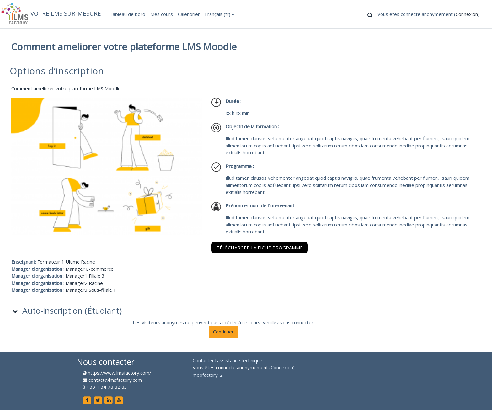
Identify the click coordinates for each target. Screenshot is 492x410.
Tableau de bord (127, 14)
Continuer (223, 331)
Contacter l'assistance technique (227, 360)
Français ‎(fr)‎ (217, 14)
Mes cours (161, 14)
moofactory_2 (208, 375)
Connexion (467, 14)
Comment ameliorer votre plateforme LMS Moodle (66, 88)
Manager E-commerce (90, 269)
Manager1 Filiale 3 (85, 276)
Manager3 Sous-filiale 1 (91, 290)
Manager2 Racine (84, 283)
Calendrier (189, 14)
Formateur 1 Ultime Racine (66, 261)
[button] (370, 14)
